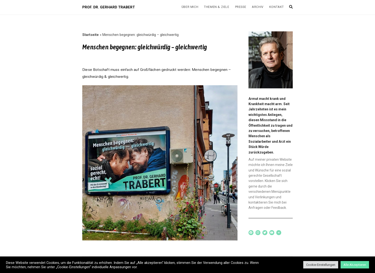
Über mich (190, 7)
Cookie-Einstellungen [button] (320, 265)
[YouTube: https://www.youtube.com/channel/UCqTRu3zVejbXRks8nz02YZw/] (271, 232)
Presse (240, 7)
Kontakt (276, 7)
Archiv (258, 7)
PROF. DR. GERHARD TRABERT (108, 7)
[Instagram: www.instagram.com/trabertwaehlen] (257, 232)
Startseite (90, 35)
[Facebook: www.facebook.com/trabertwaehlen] (251, 232)
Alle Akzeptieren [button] (354, 265)
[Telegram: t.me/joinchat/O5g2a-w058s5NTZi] (278, 232)
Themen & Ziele (216, 7)
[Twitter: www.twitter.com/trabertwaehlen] (264, 232)
